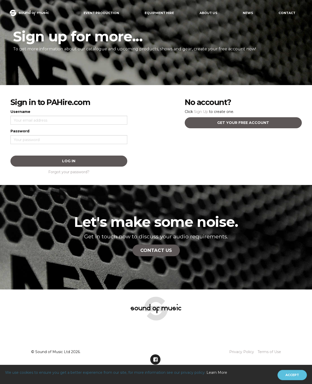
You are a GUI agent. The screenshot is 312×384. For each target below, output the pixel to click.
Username (20, 111)
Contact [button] (287, 13)
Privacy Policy (241, 352)
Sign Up (201, 111)
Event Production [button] (101, 13)
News (248, 13)
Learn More (216, 372)
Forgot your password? (68, 172)
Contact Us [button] (156, 250)
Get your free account (243, 122)
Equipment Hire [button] (159, 13)
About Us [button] (208, 13)
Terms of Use (269, 352)
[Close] (292, 375)
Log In (68, 161)
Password (19, 131)
